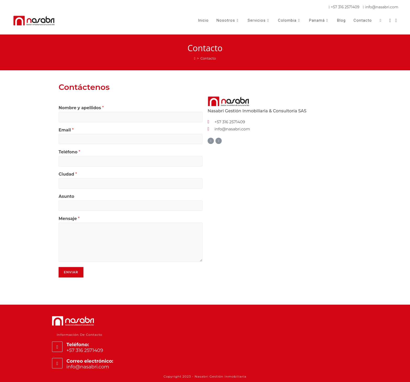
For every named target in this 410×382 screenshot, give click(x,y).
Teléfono (69, 151)
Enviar (71, 272)
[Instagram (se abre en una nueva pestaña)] (396, 20)
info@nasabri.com (380, 7)
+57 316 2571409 (344, 7)
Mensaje (69, 218)
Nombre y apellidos (81, 107)
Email (66, 130)
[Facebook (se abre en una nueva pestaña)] (390, 20)
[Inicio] (194, 58)
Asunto (66, 196)
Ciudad (68, 174)
